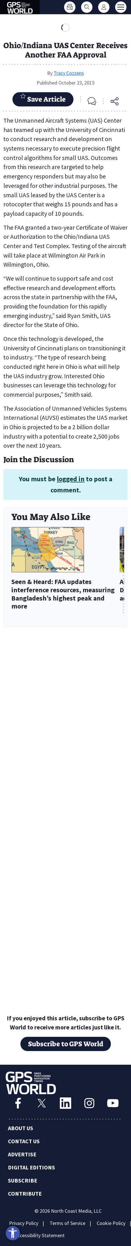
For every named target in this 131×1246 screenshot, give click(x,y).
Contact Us (24, 1141)
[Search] (86, 7)
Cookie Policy (111, 1223)
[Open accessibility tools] (13, 1233)
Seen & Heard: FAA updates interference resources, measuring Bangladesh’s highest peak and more (63, 594)
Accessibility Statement (40, 1236)
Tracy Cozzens (69, 73)
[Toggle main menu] (120, 7)
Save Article (43, 98)
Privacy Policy (23, 1223)
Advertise (22, 1154)
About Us (20, 1128)
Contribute (25, 1194)
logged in (70, 478)
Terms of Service (67, 1223)
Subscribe (22, 1181)
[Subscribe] (69, 7)
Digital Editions (31, 1167)
